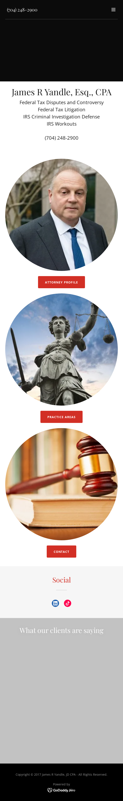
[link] (22, 10)
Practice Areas (61, 417)
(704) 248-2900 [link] (61, 137)
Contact (62, 552)
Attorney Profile (61, 282)
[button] (113, 9)
